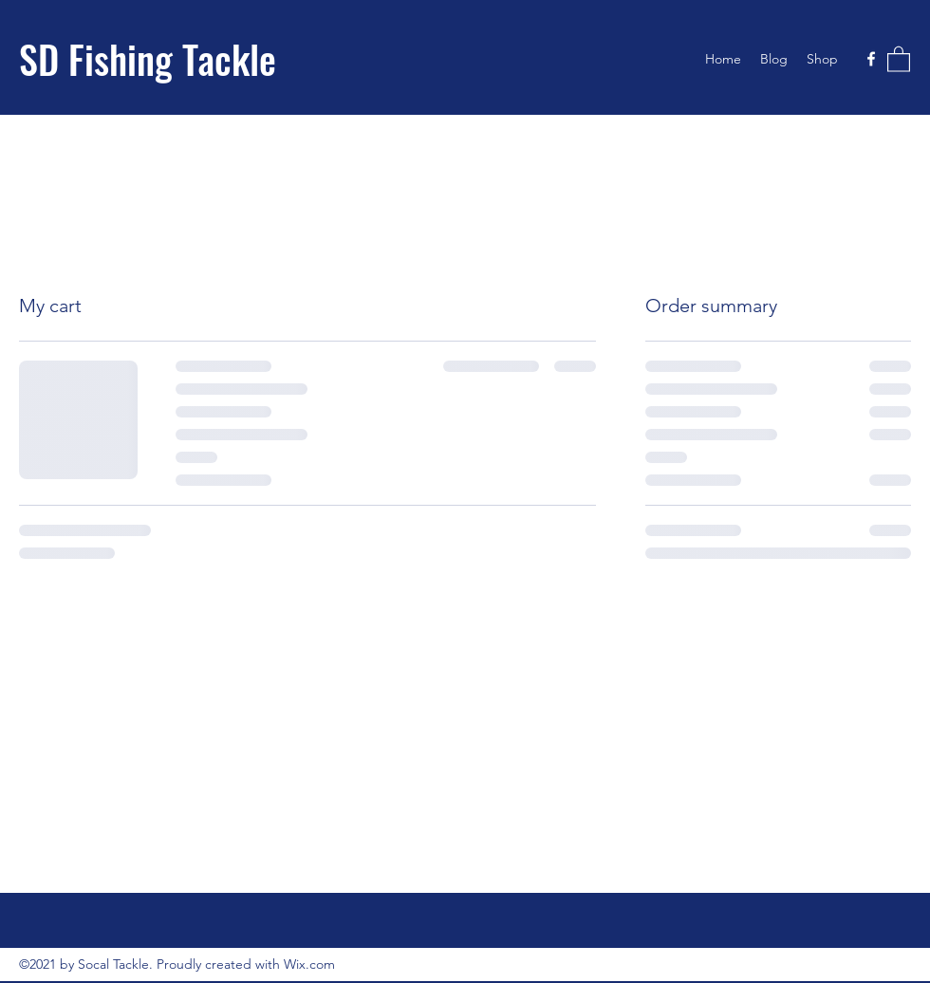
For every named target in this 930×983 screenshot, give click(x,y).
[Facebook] (871, 58)
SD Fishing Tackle (147, 58)
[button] (898, 58)
